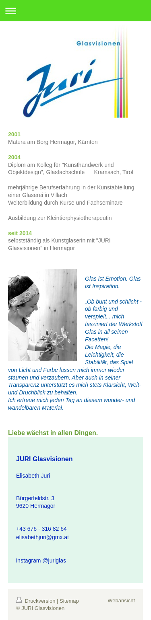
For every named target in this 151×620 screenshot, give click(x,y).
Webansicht (121, 600)
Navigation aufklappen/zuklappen (75, 10)
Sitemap (69, 601)
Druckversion (36, 601)
